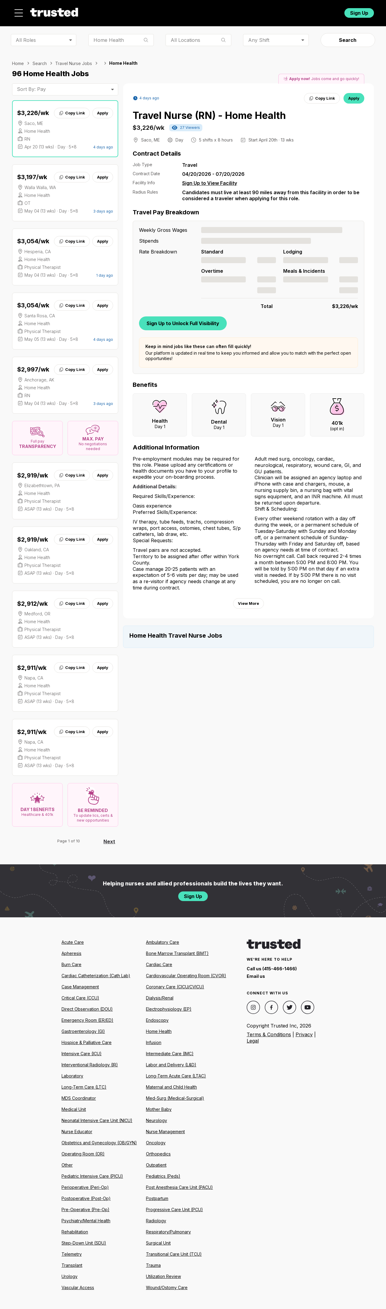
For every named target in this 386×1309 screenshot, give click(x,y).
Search (347, 37)
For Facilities (299, 11)
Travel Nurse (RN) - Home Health (209, 112)
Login (328, 11)
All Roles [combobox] (26, 36)
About (183, 11)
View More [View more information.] (248, 600)
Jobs (155, 11)
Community (259, 11)
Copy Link (72, 109)
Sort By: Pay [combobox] (31, 86)
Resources (218, 11)
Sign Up (359, 11)
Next (109, 838)
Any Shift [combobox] (258, 36)
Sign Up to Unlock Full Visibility (183, 320)
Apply (102, 109)
